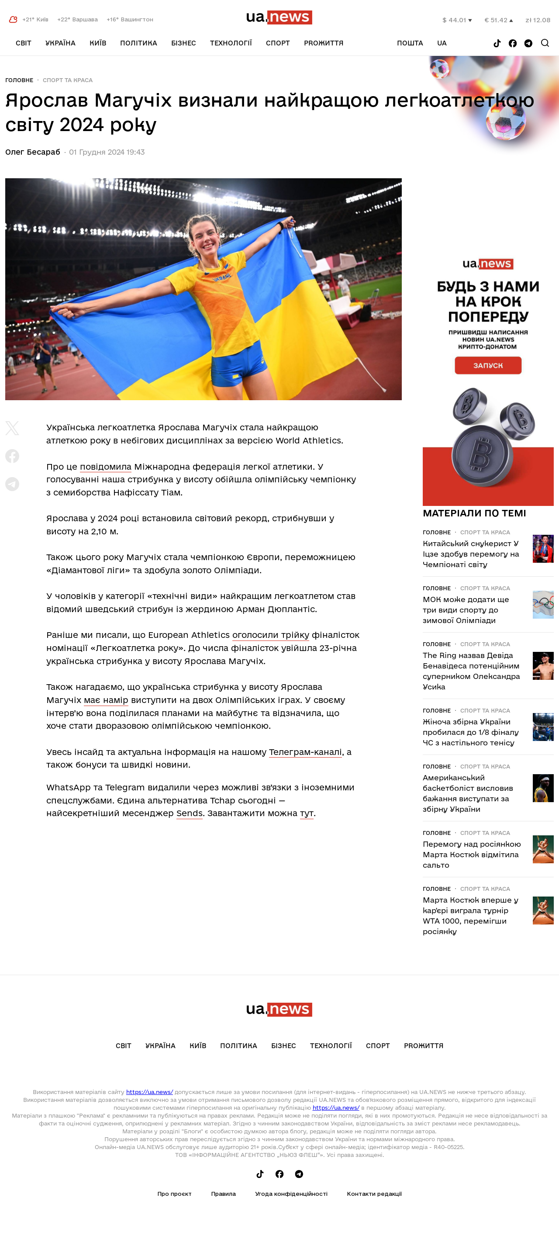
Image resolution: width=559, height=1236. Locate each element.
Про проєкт (174, 1194)
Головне (19, 80)
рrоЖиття (324, 43)
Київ (98, 43)
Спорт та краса (68, 80)
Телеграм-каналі (305, 752)
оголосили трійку (270, 635)
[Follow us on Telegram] (528, 43)
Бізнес (183, 43)
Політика (138, 43)
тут (307, 813)
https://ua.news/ (149, 1092)
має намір (106, 700)
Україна (60, 43)
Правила (223, 1194)
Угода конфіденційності (291, 1194)
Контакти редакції (374, 1194)
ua (442, 43)
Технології (231, 43)
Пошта (410, 43)
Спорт (278, 43)
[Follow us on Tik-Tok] (497, 43)
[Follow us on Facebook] (512, 43)
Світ (23, 43)
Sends (189, 813)
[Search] (545, 43)
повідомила (105, 466)
